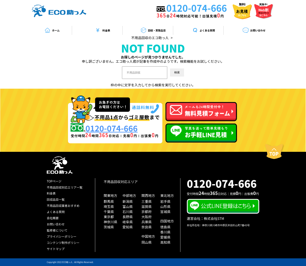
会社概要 (53, 218)
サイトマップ (56, 249)
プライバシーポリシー (61, 236)
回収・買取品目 (153, 30)
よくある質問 (203, 30)
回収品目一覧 (56, 199)
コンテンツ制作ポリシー (63, 242)
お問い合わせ (253, 30)
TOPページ (54, 181)
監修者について (57, 230)
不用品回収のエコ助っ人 (150, 37)
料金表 (102, 30)
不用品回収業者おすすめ (63, 205)
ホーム (52, 30)
